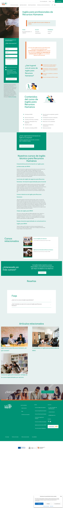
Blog (53, 1)
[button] (60, 496)
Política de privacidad (25, 436)
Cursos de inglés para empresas (40, 407)
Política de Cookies (15, 436)
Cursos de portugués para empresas (39, 418)
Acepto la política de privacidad (12, 67)
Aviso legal (7, 436)
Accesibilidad (34, 436)
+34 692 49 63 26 (51, 412)
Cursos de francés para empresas (40, 414)
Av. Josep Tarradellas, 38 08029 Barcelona (52, 408)
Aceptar (39, 503)
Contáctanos (59, 1)
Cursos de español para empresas (40, 410)
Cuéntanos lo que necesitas (47, 391)
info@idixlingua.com (51, 415)
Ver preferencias (57, 503)
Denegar (48, 503)
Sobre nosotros (24, 408)
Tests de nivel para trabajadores (40, 428)
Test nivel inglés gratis (43, 1)
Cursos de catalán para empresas (40, 421)
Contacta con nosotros (25, 414)
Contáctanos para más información (27, 146)
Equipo (50, 1)
